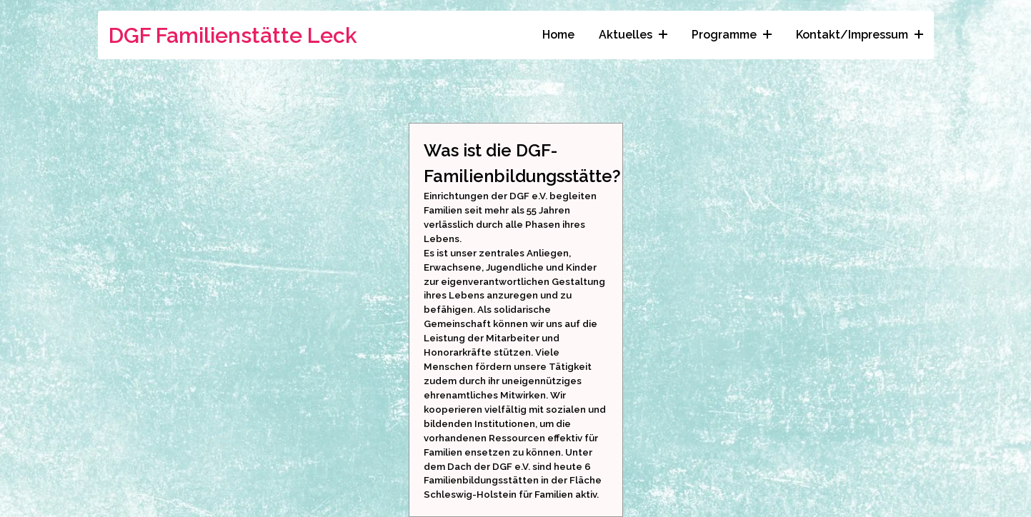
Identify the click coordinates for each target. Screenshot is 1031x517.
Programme (732, 34)
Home (558, 34)
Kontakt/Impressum (859, 34)
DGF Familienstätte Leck (233, 35)
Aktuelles (633, 34)
